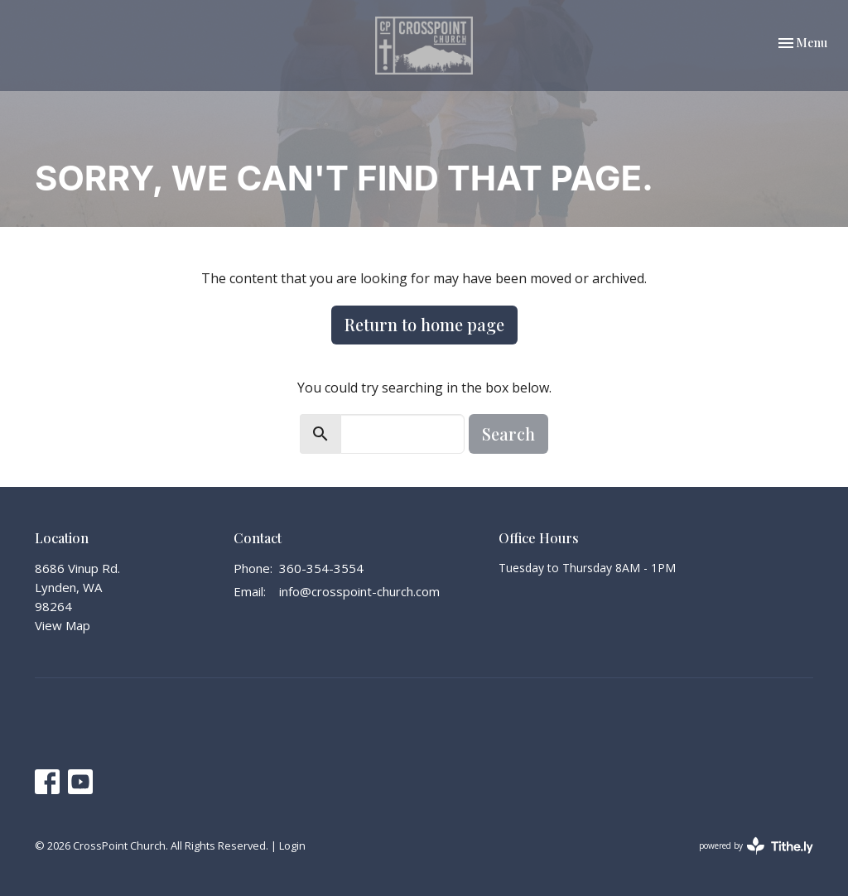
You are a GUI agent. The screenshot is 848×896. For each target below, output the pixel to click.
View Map (62, 625)
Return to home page (424, 324)
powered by (756, 845)
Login (292, 845)
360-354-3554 (321, 568)
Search (508, 433)
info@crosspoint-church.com (359, 591)
